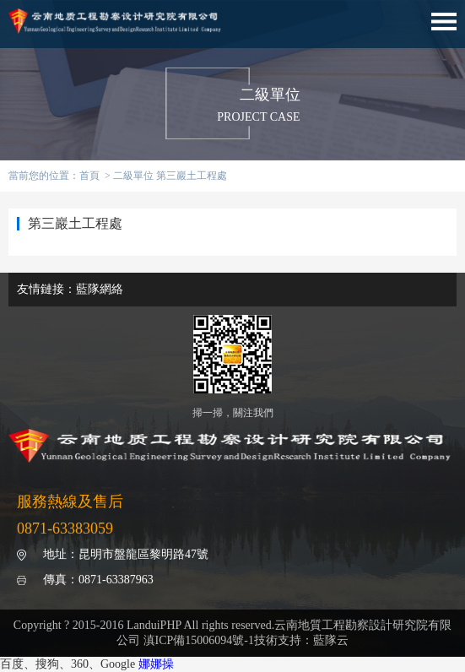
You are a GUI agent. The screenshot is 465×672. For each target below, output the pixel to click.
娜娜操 (156, 664)
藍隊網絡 (99, 289)
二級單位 (133, 176)
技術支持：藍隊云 (301, 640)
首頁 (89, 176)
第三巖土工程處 (191, 176)
